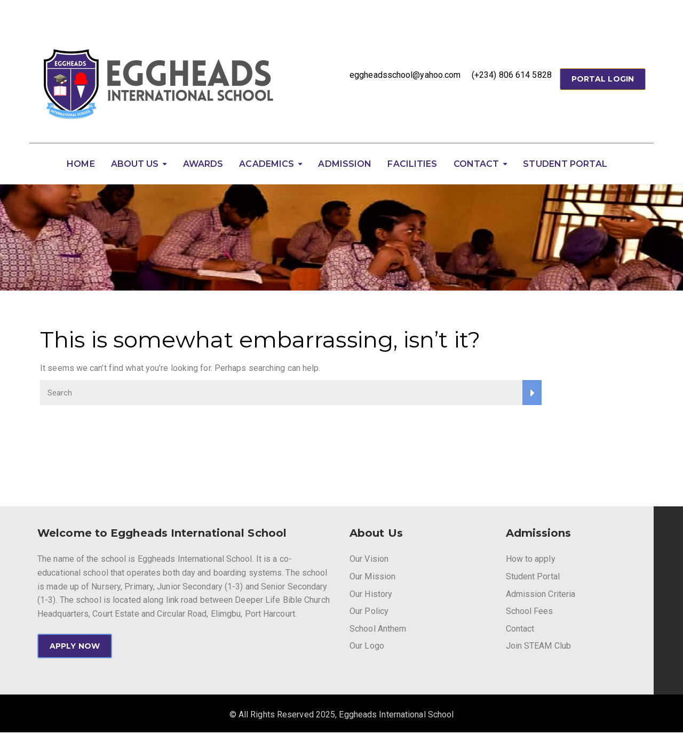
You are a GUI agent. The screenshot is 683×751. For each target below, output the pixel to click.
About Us (135, 164)
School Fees (529, 611)
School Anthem (378, 629)
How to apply (530, 559)
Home (80, 164)
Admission (344, 164)
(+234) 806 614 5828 (512, 75)
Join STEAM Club (538, 646)
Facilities (412, 164)
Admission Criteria (541, 594)
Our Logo (367, 646)
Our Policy (369, 611)
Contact (476, 164)
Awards (203, 164)
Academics (266, 164)
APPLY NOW (75, 646)
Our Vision (369, 559)
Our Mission (372, 576)
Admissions (538, 533)
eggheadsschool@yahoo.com (405, 75)
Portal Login (602, 79)
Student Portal (565, 164)
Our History (371, 594)
